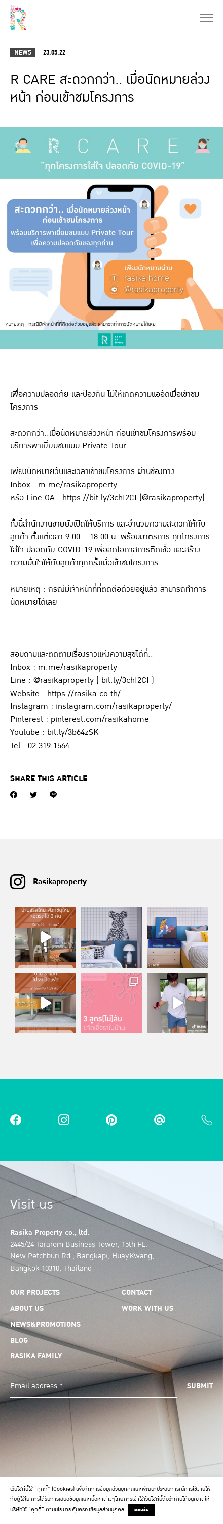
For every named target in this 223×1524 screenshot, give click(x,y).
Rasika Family (36, 1356)
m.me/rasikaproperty (77, 484)
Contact (137, 1292)
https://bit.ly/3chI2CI (99, 497)
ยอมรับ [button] (141, 1510)
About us (27, 1308)
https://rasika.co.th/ (84, 693)
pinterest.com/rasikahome (100, 719)
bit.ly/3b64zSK (72, 732)
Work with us (147, 1308)
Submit (200, 1386)
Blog (19, 1340)
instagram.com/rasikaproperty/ (114, 706)
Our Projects (35, 1292)
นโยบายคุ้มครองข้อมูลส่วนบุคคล (89, 1509)
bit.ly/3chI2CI (125, 680)
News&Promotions (45, 1324)
